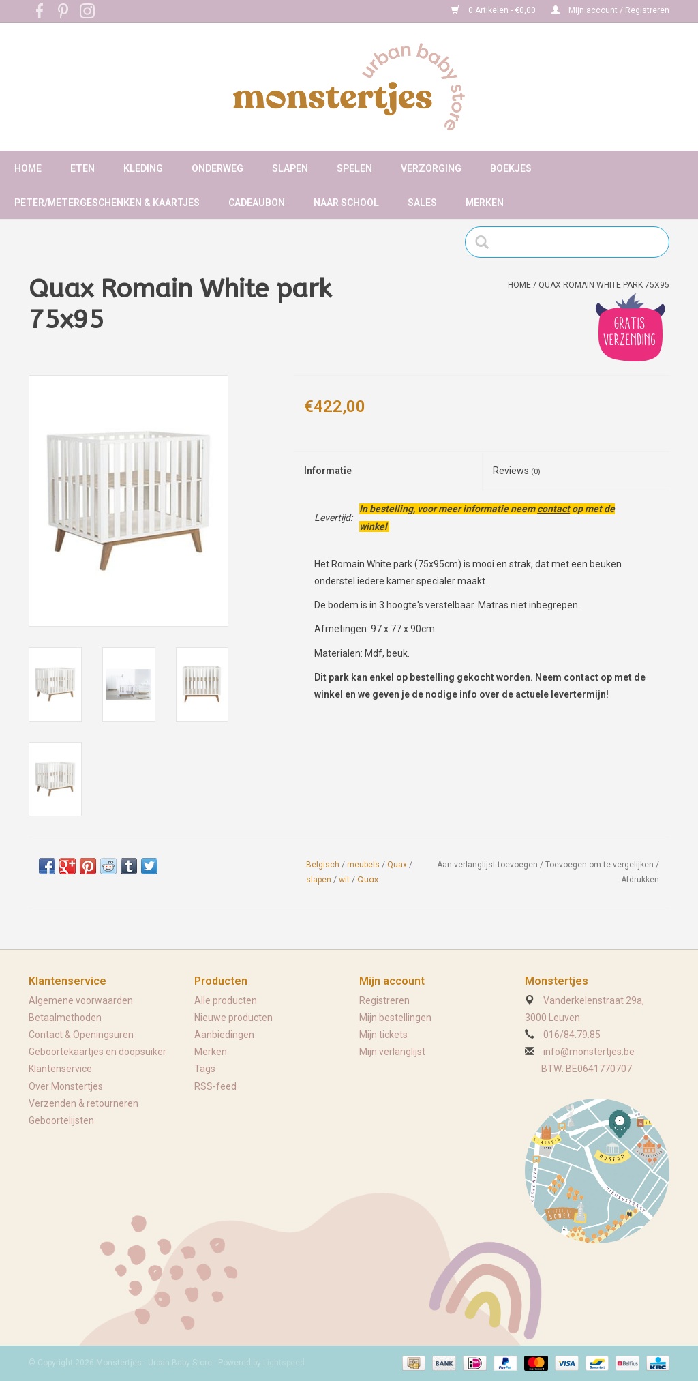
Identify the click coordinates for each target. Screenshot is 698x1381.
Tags (204, 1068)
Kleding (143, 168)
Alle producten (225, 1000)
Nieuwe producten (233, 1017)
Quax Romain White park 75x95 (603, 285)
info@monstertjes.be (589, 1051)
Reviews (517, 470)
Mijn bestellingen (395, 1017)
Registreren (384, 1000)
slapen (318, 880)
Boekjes (511, 168)
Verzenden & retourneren (83, 1103)
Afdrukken (640, 880)
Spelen (354, 168)
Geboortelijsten (61, 1120)
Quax (397, 865)
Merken (485, 202)
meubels (363, 865)
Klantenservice (60, 1068)
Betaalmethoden (65, 1017)
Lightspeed (284, 1362)
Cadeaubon (256, 202)
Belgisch (322, 865)
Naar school (346, 202)
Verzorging (431, 168)
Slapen (290, 168)
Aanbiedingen (224, 1034)
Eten (82, 168)
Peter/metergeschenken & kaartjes (107, 202)
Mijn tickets (383, 1034)
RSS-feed (215, 1086)
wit (344, 880)
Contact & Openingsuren (81, 1034)
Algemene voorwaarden (81, 1000)
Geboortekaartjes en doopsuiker (97, 1051)
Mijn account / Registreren (610, 10)
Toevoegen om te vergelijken (600, 865)
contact (553, 508)
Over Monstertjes (66, 1086)
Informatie (328, 470)
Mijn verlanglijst (392, 1051)
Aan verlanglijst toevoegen (487, 865)
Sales (422, 202)
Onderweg (217, 168)
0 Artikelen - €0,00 (494, 10)
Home (28, 168)
